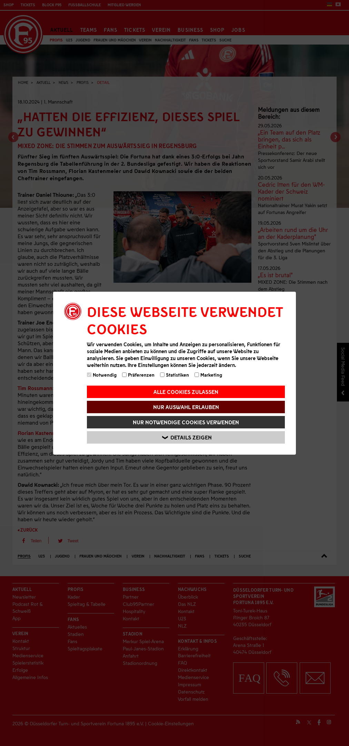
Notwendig (102, 375)
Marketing (208, 375)
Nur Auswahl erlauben (186, 407)
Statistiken (174, 375)
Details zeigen (187, 437)
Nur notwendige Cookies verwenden (186, 422)
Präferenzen (138, 375)
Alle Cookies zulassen (185, 391)
